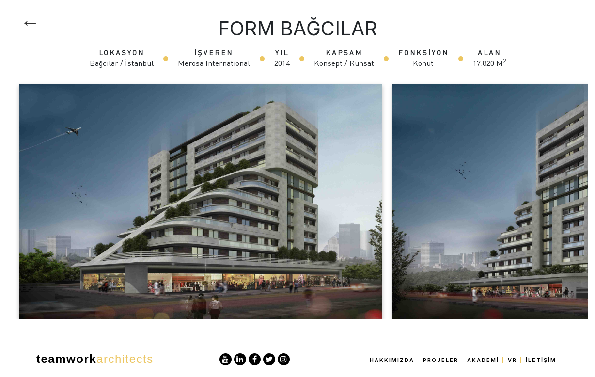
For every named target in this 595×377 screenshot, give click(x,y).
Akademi (483, 360)
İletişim (541, 360)
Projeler (440, 360)
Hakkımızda (392, 360)
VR (512, 360)
